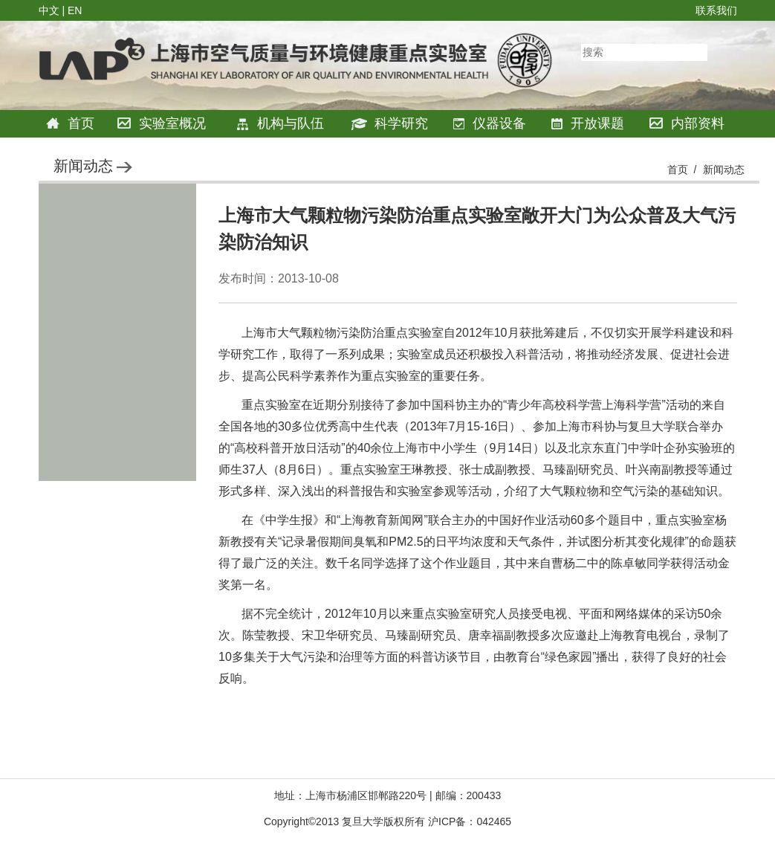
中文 (49, 10)
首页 (70, 124)
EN (75, 10)
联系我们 (716, 10)
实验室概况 (161, 124)
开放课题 (587, 123)
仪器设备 (489, 124)
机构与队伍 (280, 123)
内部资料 (686, 124)
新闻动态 (724, 169)
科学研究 (389, 123)
